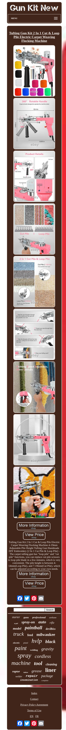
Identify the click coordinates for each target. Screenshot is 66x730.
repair (32, 676)
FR (37, 716)
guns (26, 617)
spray (24, 655)
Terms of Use (34, 710)
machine (20, 663)
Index (34, 693)
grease (37, 671)
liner (50, 670)
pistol (25, 643)
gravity (47, 649)
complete (44, 680)
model (17, 628)
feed (30, 635)
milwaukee (45, 634)
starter (16, 617)
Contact (34, 699)
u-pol (16, 623)
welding (34, 650)
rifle (52, 622)
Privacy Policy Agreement (34, 704)
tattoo (25, 672)
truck (18, 634)
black (50, 641)
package (47, 676)
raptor (16, 671)
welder (18, 676)
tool (38, 663)
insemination (29, 680)
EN (31, 716)
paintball (33, 627)
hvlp (37, 641)
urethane (52, 617)
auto (42, 622)
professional (39, 617)
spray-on (28, 622)
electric (16, 642)
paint (21, 648)
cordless (43, 656)
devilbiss (51, 628)
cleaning (51, 664)
